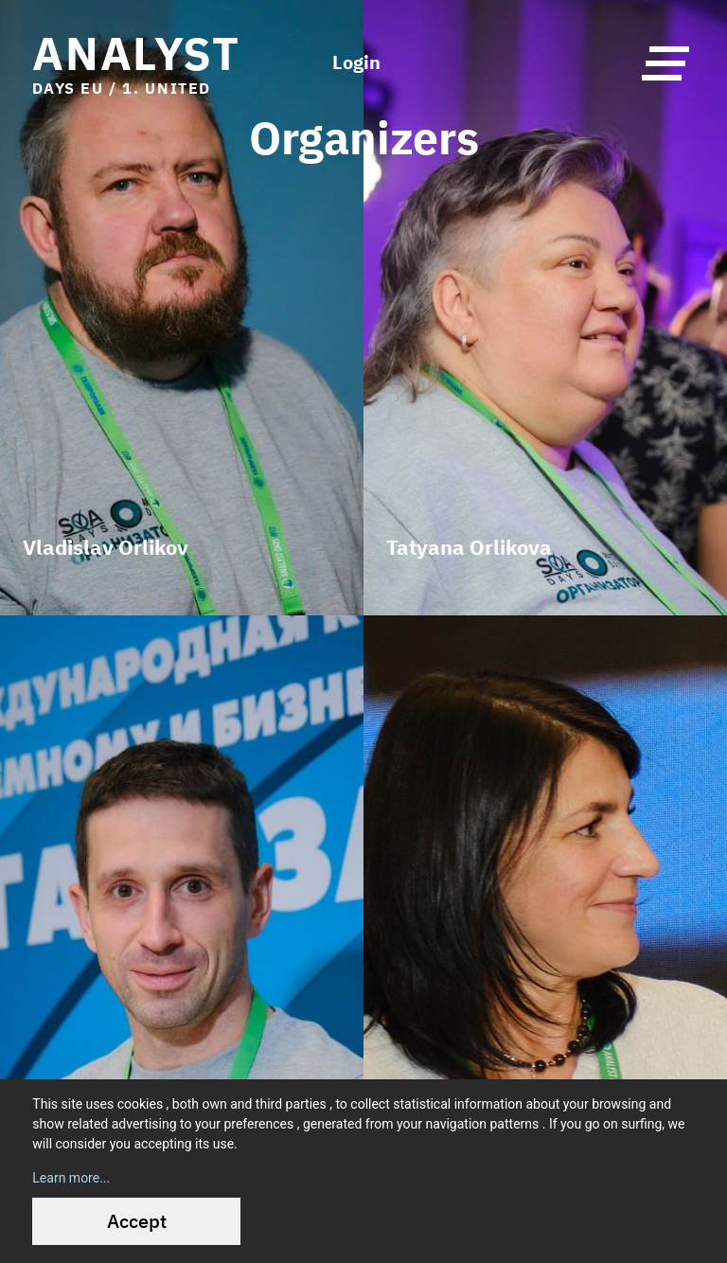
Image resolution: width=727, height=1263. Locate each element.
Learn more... (71, 1177)
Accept (137, 1221)
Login (356, 62)
